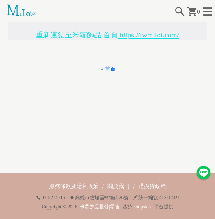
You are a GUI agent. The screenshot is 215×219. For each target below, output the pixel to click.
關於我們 (118, 186)
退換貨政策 (152, 186)
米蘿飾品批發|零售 (100, 206)
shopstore (143, 206)
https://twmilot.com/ (148, 35)
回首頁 (107, 69)
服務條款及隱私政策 (73, 186)
